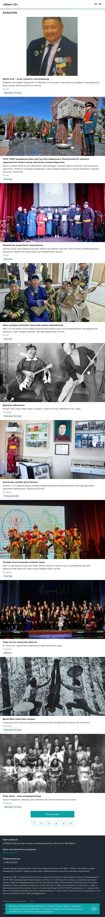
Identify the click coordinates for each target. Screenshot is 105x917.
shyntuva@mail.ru (10, 852)
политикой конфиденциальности (38, 911)
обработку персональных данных (67, 909)
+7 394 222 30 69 (10, 862)
